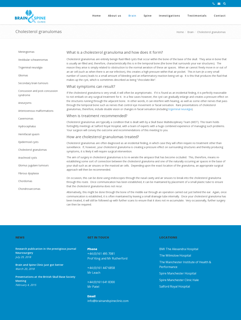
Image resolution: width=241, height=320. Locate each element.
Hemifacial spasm (28, 134)
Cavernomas (25, 118)
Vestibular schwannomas (33, 59)
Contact (220, 15)
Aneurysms (25, 103)
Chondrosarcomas (29, 189)
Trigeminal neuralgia (30, 67)
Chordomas (25, 181)
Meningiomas (26, 51)
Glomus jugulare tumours (33, 165)
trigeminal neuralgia (180, 109)
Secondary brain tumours (33, 83)
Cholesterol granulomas (211, 32)
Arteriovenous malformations (35, 111)
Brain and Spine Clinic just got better (39, 265)
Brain (132, 15)
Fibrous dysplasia (28, 173)
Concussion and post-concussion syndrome (38, 93)
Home (96, 15)
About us (114, 15)
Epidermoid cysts (28, 142)
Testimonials (197, 15)
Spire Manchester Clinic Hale (179, 280)
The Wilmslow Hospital (175, 255)
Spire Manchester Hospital (177, 273)
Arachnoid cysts (27, 157)
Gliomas (23, 75)
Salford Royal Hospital (174, 286)
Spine (148, 15)
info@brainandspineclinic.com (108, 301)
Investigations (169, 15)
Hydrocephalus (27, 126)
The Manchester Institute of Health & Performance (185, 264)
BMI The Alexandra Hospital (178, 249)
